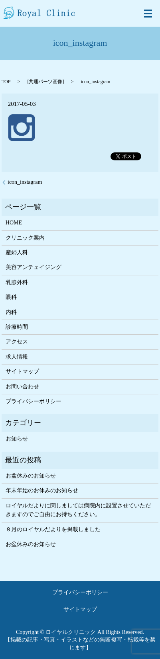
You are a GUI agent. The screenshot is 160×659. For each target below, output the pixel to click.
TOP (6, 81)
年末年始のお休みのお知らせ (42, 490)
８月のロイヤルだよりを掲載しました (53, 529)
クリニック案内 (25, 238)
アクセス (17, 342)
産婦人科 (17, 252)
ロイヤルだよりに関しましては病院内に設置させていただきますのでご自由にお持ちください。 (78, 510)
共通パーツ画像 (45, 81)
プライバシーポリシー (33, 401)
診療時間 (17, 327)
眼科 (11, 297)
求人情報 (17, 357)
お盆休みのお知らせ (31, 476)
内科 (11, 312)
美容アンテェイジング (33, 267)
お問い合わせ (22, 387)
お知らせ (17, 439)
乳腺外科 (17, 282)
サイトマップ (22, 371)
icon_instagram (25, 182)
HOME (14, 223)
